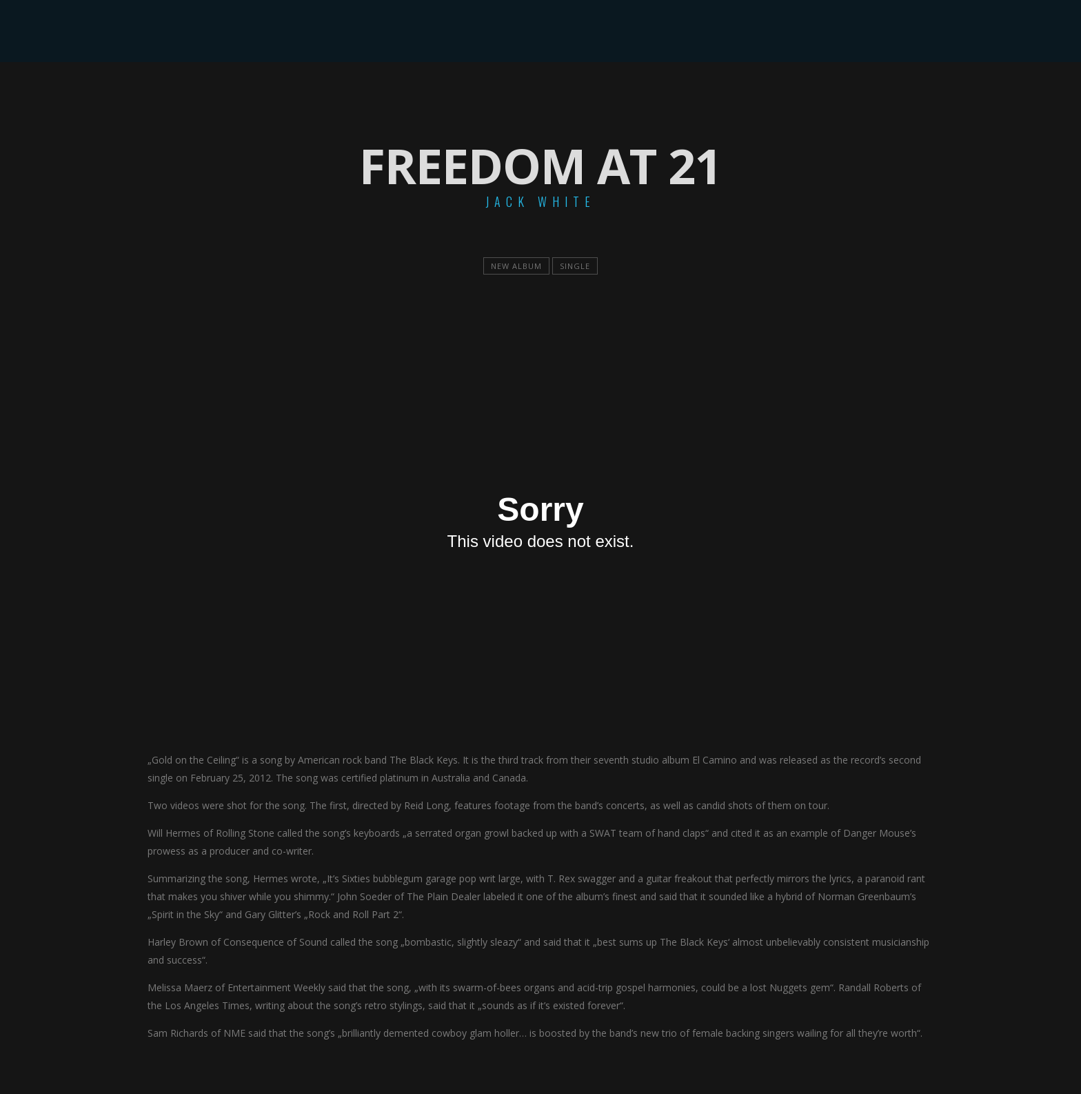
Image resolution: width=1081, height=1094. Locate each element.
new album (516, 266)
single (575, 266)
